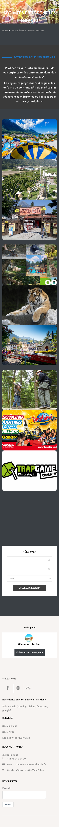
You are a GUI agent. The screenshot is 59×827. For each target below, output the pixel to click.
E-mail (6, 788)
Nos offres (8, 731)
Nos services (9, 725)
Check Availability (30, 587)
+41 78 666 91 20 (16, 758)
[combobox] (29, 578)
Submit (7, 804)
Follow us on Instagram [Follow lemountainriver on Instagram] (29, 652)
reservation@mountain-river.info (26, 764)
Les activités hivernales (16, 737)
